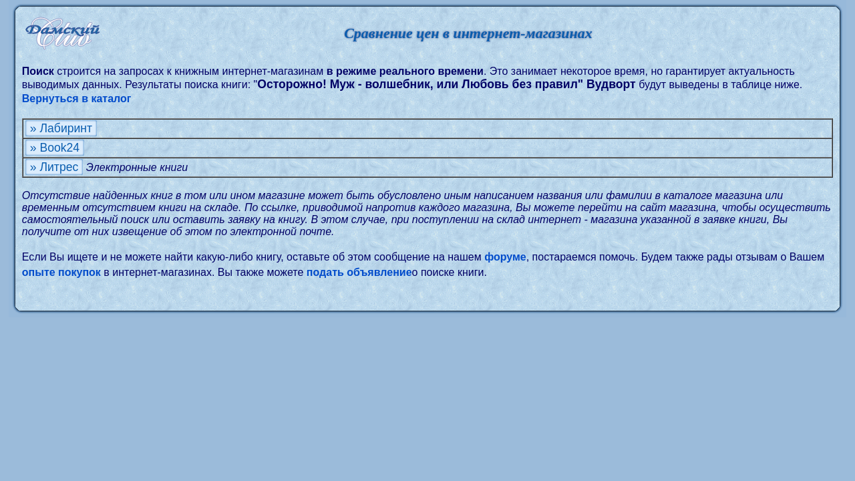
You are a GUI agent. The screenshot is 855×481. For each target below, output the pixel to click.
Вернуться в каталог (77, 98)
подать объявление (359, 272)
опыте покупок (61, 272)
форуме (505, 257)
